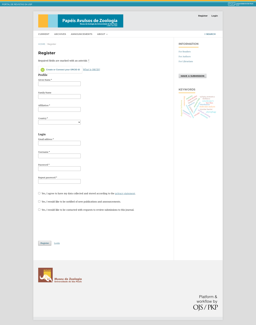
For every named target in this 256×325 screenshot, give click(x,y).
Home (41, 44)
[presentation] (63, 226)
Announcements (81, 34)
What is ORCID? (91, 69)
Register (203, 15)
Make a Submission (192, 76)
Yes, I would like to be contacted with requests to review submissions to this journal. (86, 209)
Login (214, 15)
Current (43, 34)
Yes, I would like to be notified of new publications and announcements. (79, 201)
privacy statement (125, 193)
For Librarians (186, 61)
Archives (60, 34)
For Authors (185, 56)
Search (210, 34)
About (101, 34)
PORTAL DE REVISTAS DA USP (17, 4)
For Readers (185, 51)
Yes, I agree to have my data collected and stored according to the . (87, 193)
